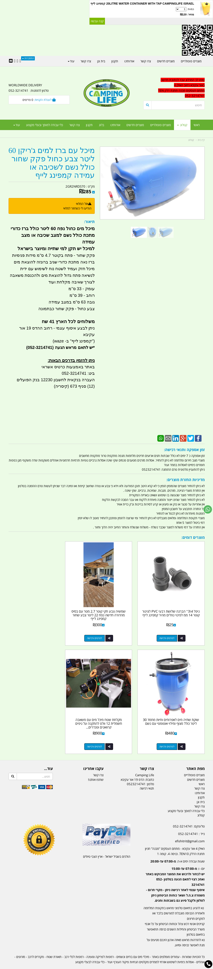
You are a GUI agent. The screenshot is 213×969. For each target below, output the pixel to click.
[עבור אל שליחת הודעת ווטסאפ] (208, 509)
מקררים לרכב (36, 945)
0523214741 (136, 772)
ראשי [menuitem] (197, 125)
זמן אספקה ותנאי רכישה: (184, 449)
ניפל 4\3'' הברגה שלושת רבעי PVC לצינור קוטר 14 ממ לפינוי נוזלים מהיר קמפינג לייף (174, 609)
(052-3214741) (39, 347)
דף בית (201, 140)
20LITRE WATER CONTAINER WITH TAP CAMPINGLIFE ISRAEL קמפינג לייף (142, 3)
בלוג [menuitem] (101, 125)
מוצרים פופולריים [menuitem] (160, 125)
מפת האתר (195, 757)
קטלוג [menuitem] (182, 125)
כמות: (142, 12)
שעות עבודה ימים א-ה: (177, 849)
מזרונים (20, 945)
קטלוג (191, 140)
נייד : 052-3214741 (191, 822)
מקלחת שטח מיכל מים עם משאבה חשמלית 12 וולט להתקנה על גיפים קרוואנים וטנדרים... (174, 712)
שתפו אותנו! (95, 768)
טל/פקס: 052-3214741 (189, 815)
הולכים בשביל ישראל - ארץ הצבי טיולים (106, 845)
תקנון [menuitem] (89, 125)
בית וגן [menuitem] (101, 61)
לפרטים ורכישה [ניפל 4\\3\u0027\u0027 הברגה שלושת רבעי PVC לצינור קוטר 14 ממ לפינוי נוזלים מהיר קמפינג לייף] (169, 632)
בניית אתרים (91, 966)
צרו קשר (147, 757)
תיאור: (89, 221)
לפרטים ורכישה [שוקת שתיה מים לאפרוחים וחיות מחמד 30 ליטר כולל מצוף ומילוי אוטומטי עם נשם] (34, 632)
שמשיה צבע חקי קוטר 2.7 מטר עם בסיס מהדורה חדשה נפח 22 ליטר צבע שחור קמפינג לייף (106, 609)
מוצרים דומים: (193, 537)
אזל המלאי (82, 204)
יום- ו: (175, 873)
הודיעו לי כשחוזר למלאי (77, 208)
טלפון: (150, 772)
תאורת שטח (54, 945)
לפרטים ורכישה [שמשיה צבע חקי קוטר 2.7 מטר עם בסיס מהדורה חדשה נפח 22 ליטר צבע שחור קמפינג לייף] (102, 632)
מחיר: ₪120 (187, 14)
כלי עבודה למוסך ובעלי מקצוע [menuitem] (44, 125)
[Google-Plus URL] (17, 61)
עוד (16, 125)
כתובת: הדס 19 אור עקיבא (137, 768)
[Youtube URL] (14, 61)
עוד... (48, 757)
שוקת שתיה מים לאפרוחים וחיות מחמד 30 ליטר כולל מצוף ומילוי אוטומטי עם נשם (39, 609)
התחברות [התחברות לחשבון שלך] (28, 58)
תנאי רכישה (147, 777)
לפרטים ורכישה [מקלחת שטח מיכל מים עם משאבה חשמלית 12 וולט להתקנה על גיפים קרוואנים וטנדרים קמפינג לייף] (169, 735)
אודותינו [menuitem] (115, 125)
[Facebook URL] (20, 61)
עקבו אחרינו (93, 757)
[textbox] (173, 875)
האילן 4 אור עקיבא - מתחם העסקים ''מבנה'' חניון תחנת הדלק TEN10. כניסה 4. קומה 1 (175, 839)
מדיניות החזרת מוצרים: (185, 479)
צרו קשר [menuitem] (74, 125)
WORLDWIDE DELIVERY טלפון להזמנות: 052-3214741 (29, 88)
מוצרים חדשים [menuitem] (135, 125)
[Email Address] (11, 61)
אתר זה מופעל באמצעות (106, 966)
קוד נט (100, 966)
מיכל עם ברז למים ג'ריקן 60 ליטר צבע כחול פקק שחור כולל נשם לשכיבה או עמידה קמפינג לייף (52, 163)
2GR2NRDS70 (75, 186)
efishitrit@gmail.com (190, 829)
